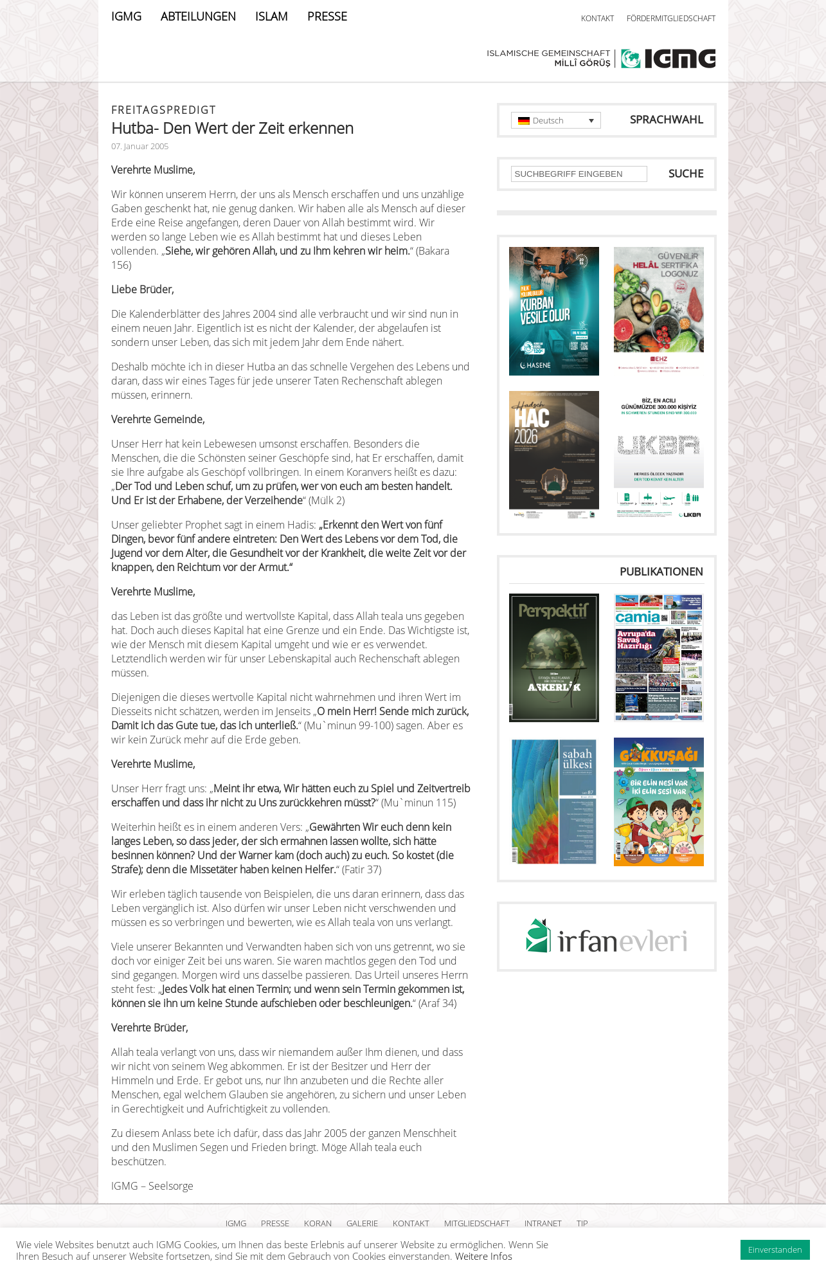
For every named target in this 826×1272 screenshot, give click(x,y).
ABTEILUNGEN (198, 16)
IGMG (126, 16)
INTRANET (543, 1223)
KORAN (318, 1223)
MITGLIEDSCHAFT (477, 1223)
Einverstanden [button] (775, 1249)
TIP (582, 1223)
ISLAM (271, 16)
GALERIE (362, 1223)
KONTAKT (597, 18)
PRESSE (327, 16)
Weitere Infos (483, 1255)
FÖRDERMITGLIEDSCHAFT (671, 18)
